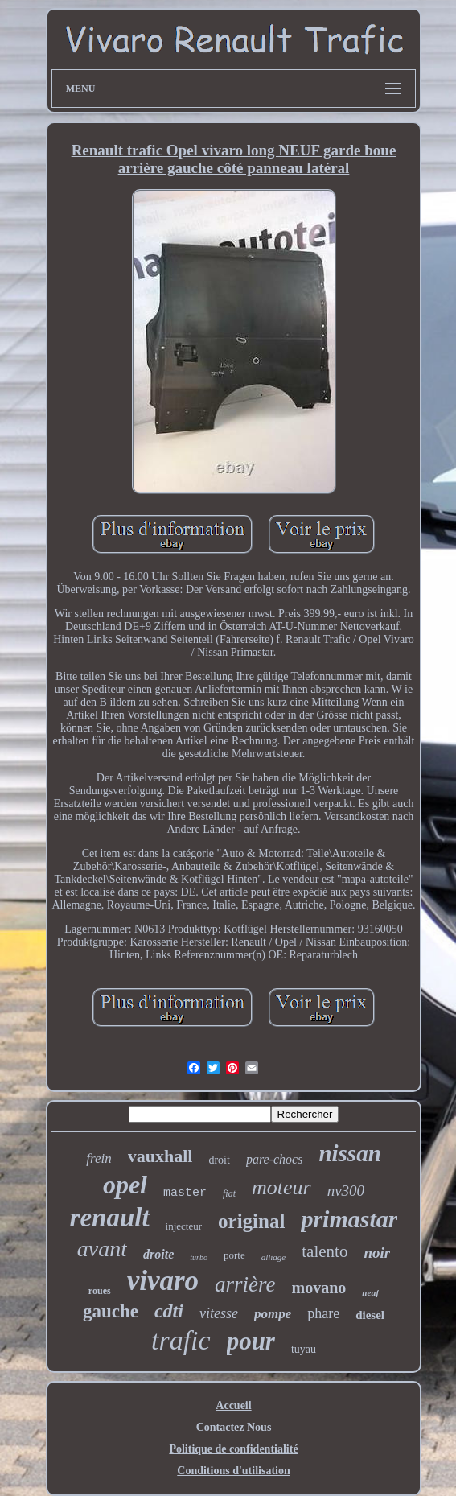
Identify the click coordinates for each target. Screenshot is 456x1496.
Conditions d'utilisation (233, 1471)
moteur (281, 1187)
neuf (370, 1292)
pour (251, 1341)
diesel (369, 1314)
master (185, 1193)
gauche (110, 1311)
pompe (272, 1313)
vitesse (218, 1313)
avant (102, 1248)
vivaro (163, 1280)
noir (377, 1252)
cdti (168, 1310)
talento (324, 1251)
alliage (273, 1257)
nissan (349, 1153)
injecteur (184, 1226)
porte (234, 1255)
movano (319, 1287)
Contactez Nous (234, 1427)
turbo (198, 1257)
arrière (245, 1284)
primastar (349, 1218)
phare (323, 1313)
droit (218, 1160)
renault (110, 1217)
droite (158, 1254)
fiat (229, 1193)
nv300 (345, 1190)
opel (125, 1184)
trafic (181, 1340)
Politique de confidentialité (233, 1449)
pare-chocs (274, 1159)
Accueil (233, 1405)
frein (98, 1158)
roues (99, 1290)
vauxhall (160, 1156)
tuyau (303, 1349)
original (251, 1221)
